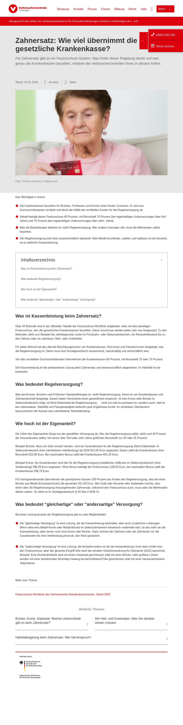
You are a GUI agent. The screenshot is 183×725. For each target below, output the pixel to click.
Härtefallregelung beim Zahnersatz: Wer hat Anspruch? (53, 637)
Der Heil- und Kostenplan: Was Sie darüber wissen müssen (125, 620)
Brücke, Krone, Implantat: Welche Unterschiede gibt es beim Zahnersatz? (48, 620)
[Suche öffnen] (152, 9)
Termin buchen (165, 46)
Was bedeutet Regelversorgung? (41, 278)
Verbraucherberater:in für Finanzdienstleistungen (71, 21)
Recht (132, 9)
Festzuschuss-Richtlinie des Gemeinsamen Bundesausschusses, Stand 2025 (62, 594)
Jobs (144, 9)
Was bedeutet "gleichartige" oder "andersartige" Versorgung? (58, 299)
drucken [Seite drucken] (54, 82)
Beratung (63, 9)
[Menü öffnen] (165, 8)
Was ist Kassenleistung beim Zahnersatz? (46, 268)
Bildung (119, 9)
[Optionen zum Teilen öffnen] (71, 82)
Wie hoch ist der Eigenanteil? (39, 289)
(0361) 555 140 (165, 34)
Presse (92, 9)
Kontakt (78, 9)
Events (105, 9)
